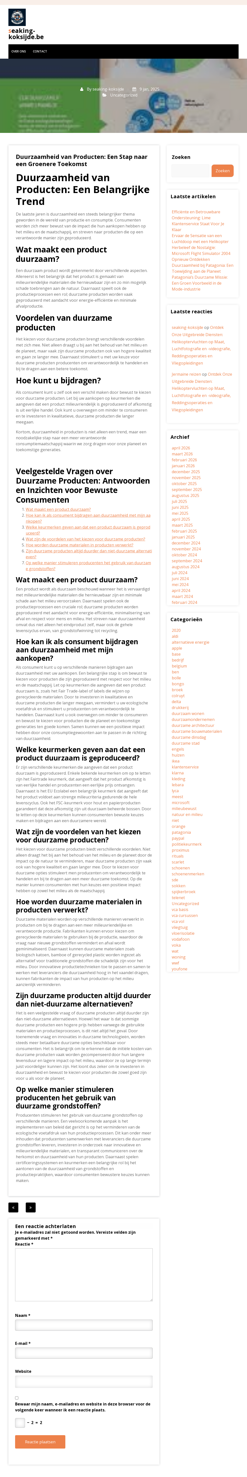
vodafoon (181, 939)
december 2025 (186, 471)
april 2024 (181, 590)
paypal (178, 838)
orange (178, 826)
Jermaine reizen (186, 374)
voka (176, 945)
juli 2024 (179, 572)
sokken (178, 885)
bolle (176, 678)
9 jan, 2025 (145, 89)
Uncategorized (123, 95)
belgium (179, 666)
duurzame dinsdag (189, 737)
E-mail (23, 1343)
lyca (175, 790)
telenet (178, 897)
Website (23, 1371)
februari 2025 (184, 531)
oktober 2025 (184, 483)
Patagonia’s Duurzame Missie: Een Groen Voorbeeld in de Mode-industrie (200, 283)
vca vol (178, 921)
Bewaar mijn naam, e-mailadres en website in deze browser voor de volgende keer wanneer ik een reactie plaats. (82, 1407)
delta (176, 701)
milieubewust (184, 808)
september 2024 (187, 561)
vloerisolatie (183, 933)
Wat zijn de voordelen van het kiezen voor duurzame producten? (85, 539)
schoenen (181, 868)
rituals (178, 856)
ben (175, 672)
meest (177, 796)
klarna (178, 773)
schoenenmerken (188, 874)
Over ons (18, 51)
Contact (40, 51)
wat (175, 951)
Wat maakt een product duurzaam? (58, 509)
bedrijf (178, 660)
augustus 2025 (185, 495)
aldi (175, 636)
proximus (180, 850)
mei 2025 (180, 513)
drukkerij (180, 707)
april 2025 (181, 519)
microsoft (181, 802)
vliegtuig (180, 927)
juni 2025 (180, 507)
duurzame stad (185, 743)
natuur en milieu (187, 814)
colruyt (178, 695)
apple (177, 648)
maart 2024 (182, 596)
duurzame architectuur (193, 725)
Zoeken (181, 157)
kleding (178, 779)
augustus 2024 (185, 566)
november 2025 (186, 477)
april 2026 (181, 448)
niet (175, 820)
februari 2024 (184, 602)
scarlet (178, 862)
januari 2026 (183, 465)
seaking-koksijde (108, 89)
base (176, 654)
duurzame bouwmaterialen (197, 731)
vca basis (180, 909)
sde (175, 880)
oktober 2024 (184, 555)
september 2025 (187, 489)
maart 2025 (182, 525)
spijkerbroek (184, 891)
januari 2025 (183, 537)
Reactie (24, 1244)
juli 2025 (179, 501)
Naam (22, 1315)
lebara (178, 785)
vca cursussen (185, 915)
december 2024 (186, 543)
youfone (179, 969)
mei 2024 (180, 584)
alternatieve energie (190, 642)
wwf (175, 963)
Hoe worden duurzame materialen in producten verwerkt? (79, 545)
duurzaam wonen (188, 713)
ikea (175, 761)
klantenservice (185, 767)
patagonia (181, 832)
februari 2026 (184, 460)
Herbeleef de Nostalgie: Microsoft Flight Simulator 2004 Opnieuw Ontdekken (201, 253)
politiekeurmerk (187, 844)
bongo (178, 684)
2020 (176, 630)
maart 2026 (182, 454)
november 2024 (186, 549)
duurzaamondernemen (193, 719)
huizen (178, 755)
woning (179, 957)
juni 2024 (180, 578)
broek (177, 689)
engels (178, 749)
